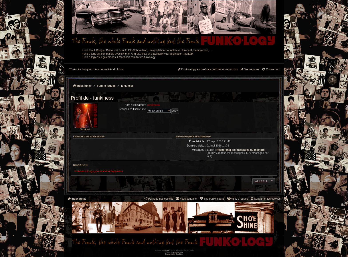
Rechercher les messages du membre (240, 149)
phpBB (166, 250)
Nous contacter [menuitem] (187, 198)
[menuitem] (270, 69)
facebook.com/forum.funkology (137, 57)
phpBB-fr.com (178, 252)
